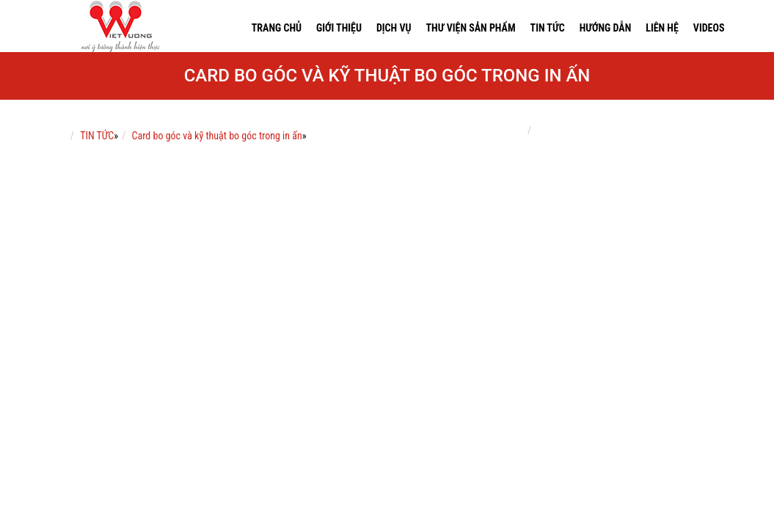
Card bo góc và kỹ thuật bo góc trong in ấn (217, 136)
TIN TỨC (97, 136)
